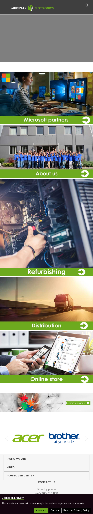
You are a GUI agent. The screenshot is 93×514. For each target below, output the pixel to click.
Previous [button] (7, 438)
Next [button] (85, 438)
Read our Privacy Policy (76, 510)
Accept (42, 510)
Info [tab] (10, 467)
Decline (55, 510)
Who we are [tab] (16, 459)
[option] (28, 438)
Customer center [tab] (20, 475)
